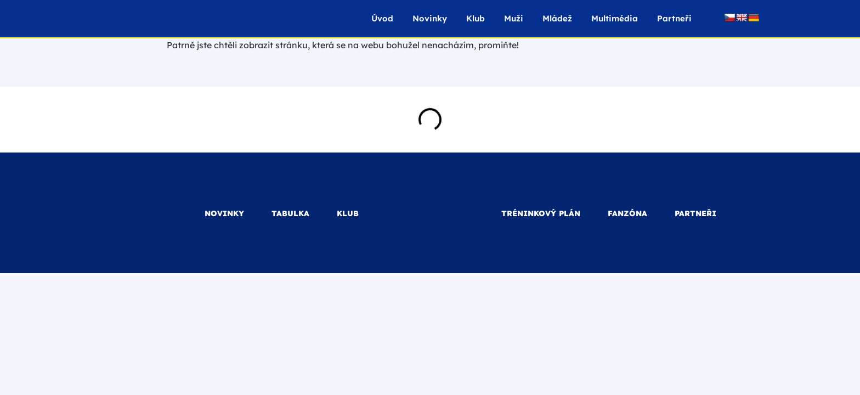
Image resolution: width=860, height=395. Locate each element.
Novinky (429, 18)
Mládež (557, 18)
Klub (475, 18)
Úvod (382, 18)
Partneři (674, 18)
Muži (513, 18)
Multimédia (614, 18)
